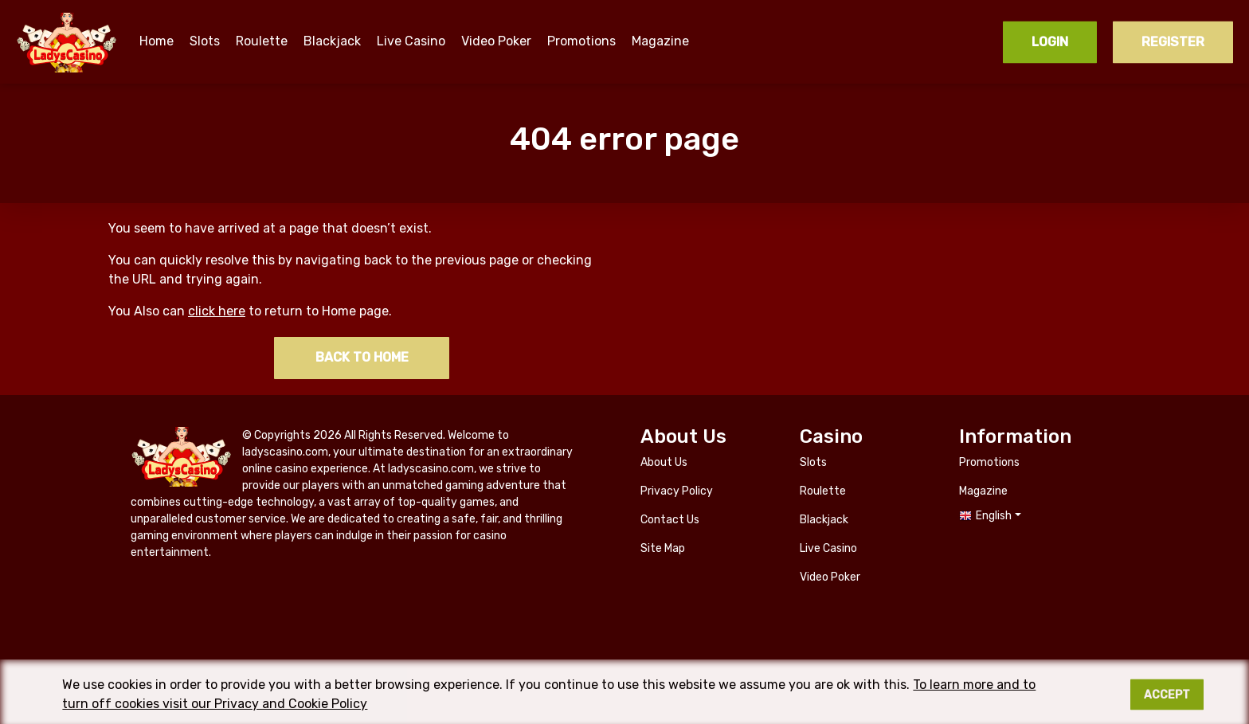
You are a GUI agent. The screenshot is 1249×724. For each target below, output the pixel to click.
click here (216, 311)
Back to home (362, 357)
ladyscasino (67, 42)
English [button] (994, 515)
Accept (1167, 700)
